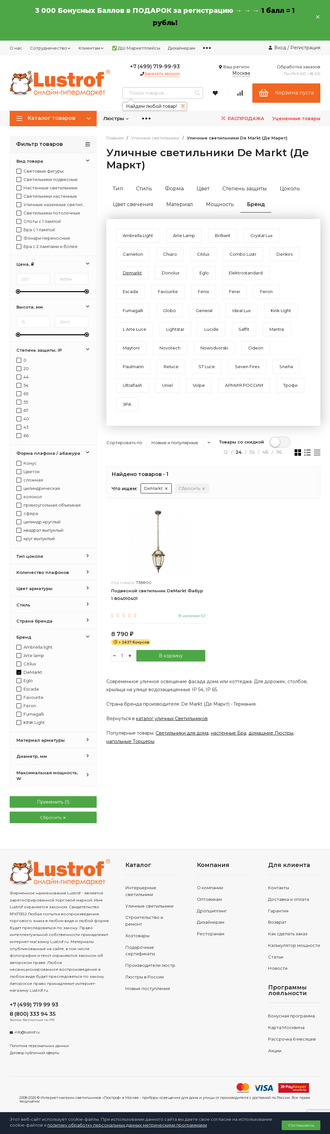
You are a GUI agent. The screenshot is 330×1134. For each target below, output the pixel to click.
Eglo (24, 680)
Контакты (278, 887)
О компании (210, 887)
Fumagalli (30, 714)
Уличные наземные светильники (51, 204)
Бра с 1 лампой (35, 229)
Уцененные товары (296, 118)
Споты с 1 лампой (38, 221)
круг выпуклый (35, 538)
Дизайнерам (181, 48)
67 (22, 410)
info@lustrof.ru (27, 1032)
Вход (280, 48)
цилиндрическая (38, 488)
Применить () (53, 802)
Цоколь (290, 189)
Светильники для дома (182, 733)
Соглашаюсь (301, 1125)
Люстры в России (144, 976)
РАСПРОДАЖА (242, 118)
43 (22, 427)
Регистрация (305, 48)
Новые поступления (147, 988)
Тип (118, 189)
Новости (277, 968)
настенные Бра (228, 733)
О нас (16, 48)
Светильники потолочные (48, 213)
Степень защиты (244, 189)
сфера (27, 513)
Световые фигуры (39, 171)
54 (22, 385)
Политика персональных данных (39, 1045)
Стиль (144, 189)
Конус (26, 463)
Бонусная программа (291, 1015)
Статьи (275, 956)
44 (22, 377)
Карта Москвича (286, 1027)
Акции (274, 1050)
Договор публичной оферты (34, 1053)
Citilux (26, 664)
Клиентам (91, 48)
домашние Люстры (270, 733)
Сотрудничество (50, 48)
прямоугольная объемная (48, 505)
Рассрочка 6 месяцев (292, 1039)
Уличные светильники (155, 138)
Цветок (28, 471)
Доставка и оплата (288, 899)
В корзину (171, 656)
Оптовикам (209, 899)
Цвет (203, 189)
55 (22, 402)
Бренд (256, 204)
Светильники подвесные (47, 179)
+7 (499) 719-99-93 (155, 66)
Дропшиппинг (212, 910)
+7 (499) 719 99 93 (34, 1005)
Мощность (220, 204)
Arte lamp (30, 655)
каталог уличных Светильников (172, 718)
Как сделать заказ (287, 933)
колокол (29, 496)
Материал (179, 204)
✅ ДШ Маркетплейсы (136, 48)
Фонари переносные (43, 238)
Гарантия (278, 910)
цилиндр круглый (38, 521)
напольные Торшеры (130, 741)
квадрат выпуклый (39, 530)
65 (22, 393)
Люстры (116, 118)
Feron (26, 705)
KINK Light (30, 722)
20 (22, 368)
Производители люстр (150, 965)
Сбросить (53, 817)
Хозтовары (137, 935)
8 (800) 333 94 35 (33, 1014)
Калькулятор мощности (294, 945)
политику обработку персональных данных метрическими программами (127, 1125)
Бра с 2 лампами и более (47, 246)
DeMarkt (29, 672)
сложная (29, 480)
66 (22, 435)
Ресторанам (210, 933)
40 (22, 418)
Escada (27, 689)
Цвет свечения (133, 204)
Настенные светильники (46, 188)
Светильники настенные (46, 196)
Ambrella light (34, 647)
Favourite (30, 697)
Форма (174, 189)
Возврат (277, 922)
